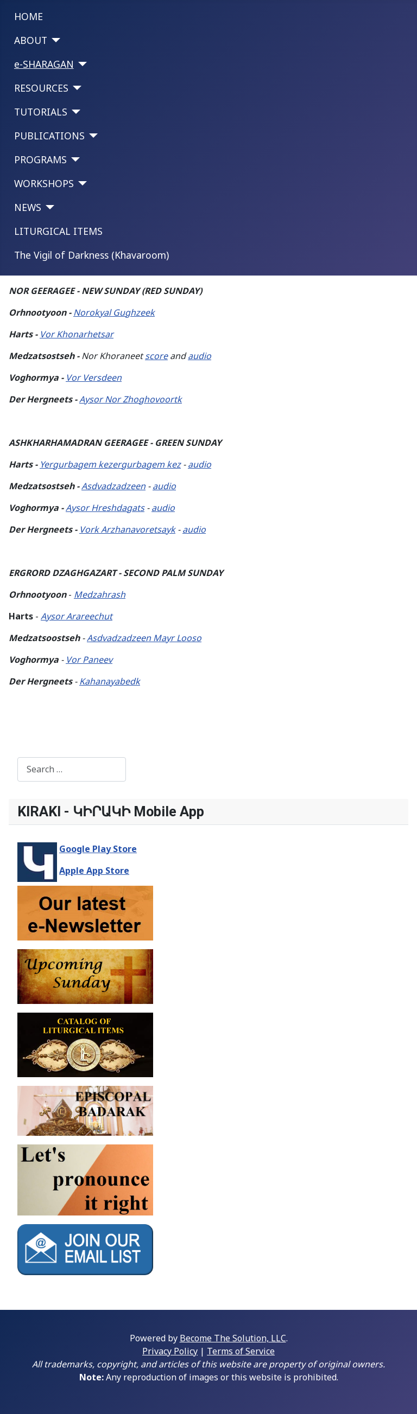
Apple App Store (94, 870)
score (156, 356)
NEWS (27, 207)
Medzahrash (99, 594)
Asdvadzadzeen (113, 486)
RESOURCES (41, 87)
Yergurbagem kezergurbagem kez (110, 464)
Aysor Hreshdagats (105, 508)
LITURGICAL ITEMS (58, 231)
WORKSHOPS (44, 183)
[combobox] (71, 769)
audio (199, 356)
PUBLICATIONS (49, 135)
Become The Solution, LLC (233, 1338)
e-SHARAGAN (44, 64)
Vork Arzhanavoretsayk (127, 529)
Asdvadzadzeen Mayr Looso (144, 638)
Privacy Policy (170, 1351)
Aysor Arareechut (76, 616)
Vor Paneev (89, 660)
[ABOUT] (54, 40)
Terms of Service (241, 1351)
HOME (28, 16)
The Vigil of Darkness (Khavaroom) (91, 254)
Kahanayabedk (109, 681)
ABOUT (30, 40)
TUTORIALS (40, 111)
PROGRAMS (40, 159)
